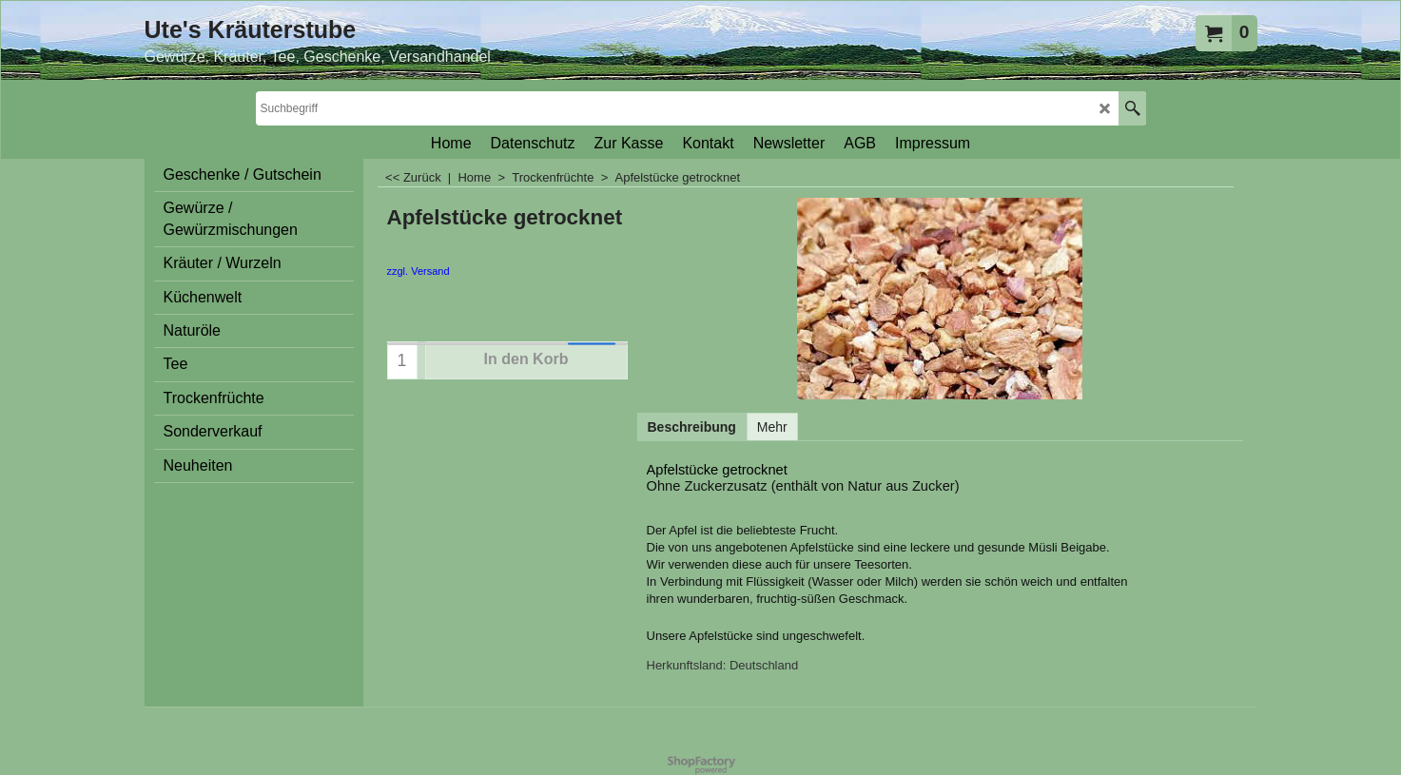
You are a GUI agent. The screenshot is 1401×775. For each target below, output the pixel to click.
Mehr (772, 427)
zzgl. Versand (418, 271)
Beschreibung (692, 427)
